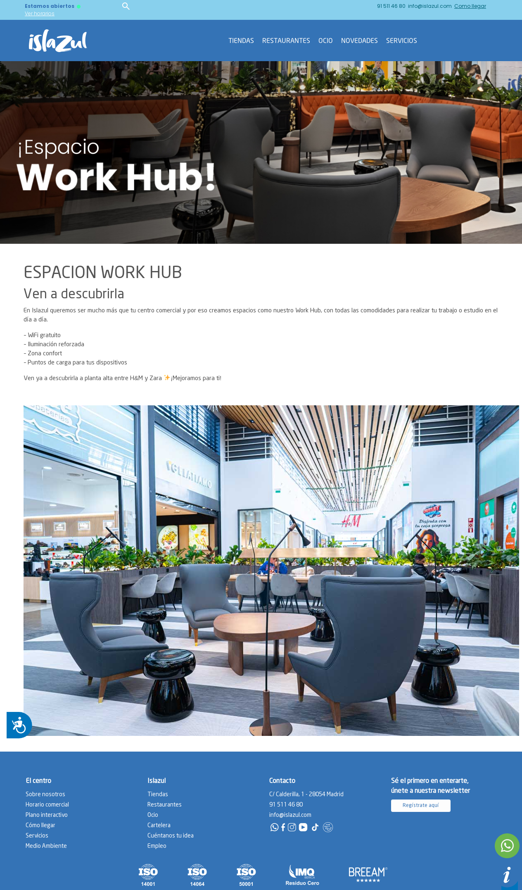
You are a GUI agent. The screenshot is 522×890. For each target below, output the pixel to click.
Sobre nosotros (45, 794)
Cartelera (159, 825)
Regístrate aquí (421, 805)
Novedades (359, 40)
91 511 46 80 (391, 6)
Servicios (401, 40)
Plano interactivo (47, 815)
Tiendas (241, 40)
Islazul (156, 781)
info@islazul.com (430, 6)
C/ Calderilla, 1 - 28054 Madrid (306, 794)
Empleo (156, 846)
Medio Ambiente (46, 846)
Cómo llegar (40, 825)
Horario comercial (47, 805)
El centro (38, 781)
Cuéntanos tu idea (170, 836)
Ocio (325, 40)
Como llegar (470, 6)
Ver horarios (40, 13)
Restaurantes (286, 40)
